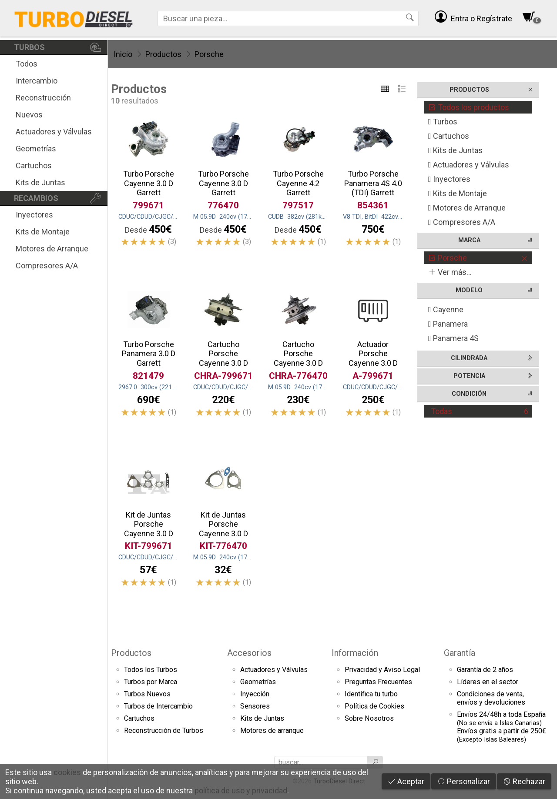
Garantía (459, 653)
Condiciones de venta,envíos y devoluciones (491, 698)
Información (355, 653)
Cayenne (445, 309)
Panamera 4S (453, 338)
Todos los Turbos (150, 669)
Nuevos (29, 114)
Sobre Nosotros (369, 718)
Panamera (448, 323)
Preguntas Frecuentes (378, 682)
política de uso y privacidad (241, 790)
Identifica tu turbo (371, 694)
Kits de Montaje (43, 231)
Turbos (442, 121)
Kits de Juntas (40, 182)
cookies (67, 772)
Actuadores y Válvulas (54, 131)
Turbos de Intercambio (158, 706)
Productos (163, 54)
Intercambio (36, 80)
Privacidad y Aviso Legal (382, 669)
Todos (26, 63)
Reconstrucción (43, 97)
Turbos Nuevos (147, 694)
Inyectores (34, 214)
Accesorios (249, 653)
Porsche (209, 54)
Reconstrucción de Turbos (163, 730)
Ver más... (450, 272)
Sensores (255, 706)
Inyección (254, 694)
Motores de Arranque (52, 248)
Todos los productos (468, 107)
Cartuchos (34, 165)
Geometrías (36, 148)
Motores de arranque (272, 730)
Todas (479, 411)
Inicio (123, 54)
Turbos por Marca (150, 682)
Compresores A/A (47, 265)
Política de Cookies (374, 706)
